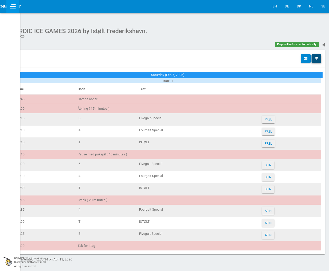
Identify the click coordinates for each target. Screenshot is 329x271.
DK (299, 6)
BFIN (278, 162)
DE (287, 6)
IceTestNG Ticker (28, 6)
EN (274, 6)
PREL (278, 117)
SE (323, 6)
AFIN (278, 208)
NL (311, 6)
